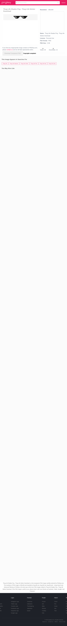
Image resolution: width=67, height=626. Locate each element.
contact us (10, 49)
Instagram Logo (15, 601)
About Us (44, 621)
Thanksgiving (30, 606)
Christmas (29, 601)
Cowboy (44, 610)
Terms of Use (62, 621)
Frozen (44, 601)
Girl (43, 604)
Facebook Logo (15, 608)
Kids (43, 613)
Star (55, 608)
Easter (28, 610)
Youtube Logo (14, 606)
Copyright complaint (29, 53)
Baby (43, 606)
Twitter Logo (14, 604)
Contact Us (50, 621)
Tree (55, 610)
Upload (63, 2)
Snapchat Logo (15, 610)
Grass (55, 606)
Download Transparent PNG (12, 53)
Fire (55, 604)
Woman (44, 608)
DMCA (56, 621)
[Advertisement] (17, 32)
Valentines (29, 608)
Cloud (55, 601)
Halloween (29, 604)
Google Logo (14, 613)
